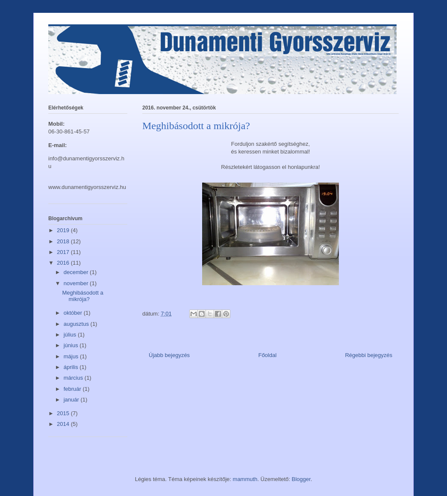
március (74, 378)
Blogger (301, 479)
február (73, 389)
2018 (64, 241)
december (77, 272)
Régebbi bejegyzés (368, 355)
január (72, 399)
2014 (64, 424)
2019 (64, 230)
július (71, 334)
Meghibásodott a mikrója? (82, 296)
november (77, 283)
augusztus (77, 324)
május (72, 356)
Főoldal (267, 355)
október (74, 313)
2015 (64, 413)
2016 (64, 263)
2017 (64, 252)
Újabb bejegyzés (169, 355)
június (72, 345)
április (72, 367)
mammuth (245, 479)
